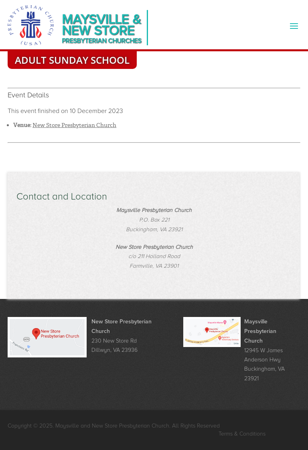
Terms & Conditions (242, 433)
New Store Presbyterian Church (74, 125)
